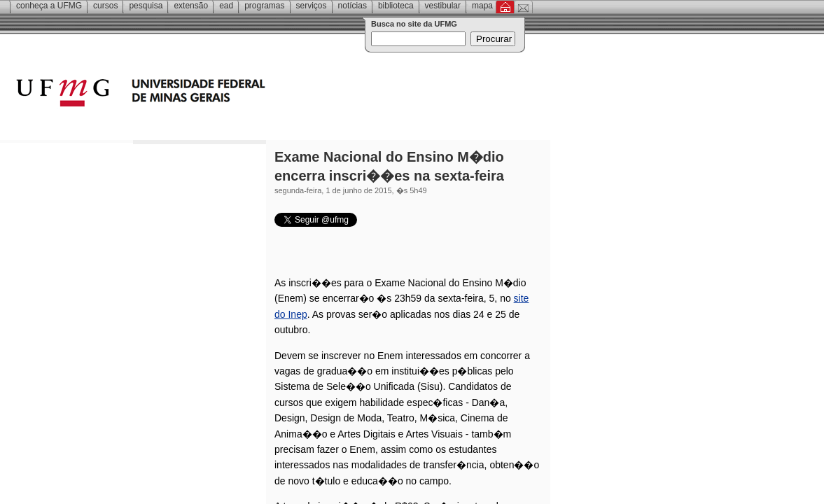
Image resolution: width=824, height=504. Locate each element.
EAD (226, 5)
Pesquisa (145, 5)
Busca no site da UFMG (414, 24)
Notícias (352, 5)
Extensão (191, 5)
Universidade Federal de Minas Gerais (221, 94)
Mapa (482, 5)
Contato (523, 7)
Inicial (505, 7)
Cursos (105, 5)
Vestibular (443, 5)
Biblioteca (396, 5)
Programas (264, 5)
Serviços (311, 5)
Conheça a (49, 5)
